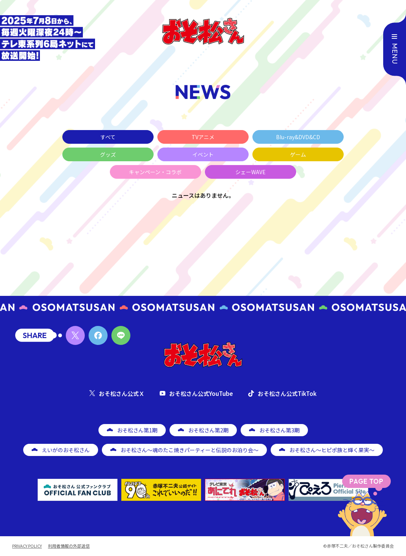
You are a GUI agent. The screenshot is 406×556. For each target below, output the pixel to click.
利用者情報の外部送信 (69, 545)
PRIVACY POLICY (27, 545)
